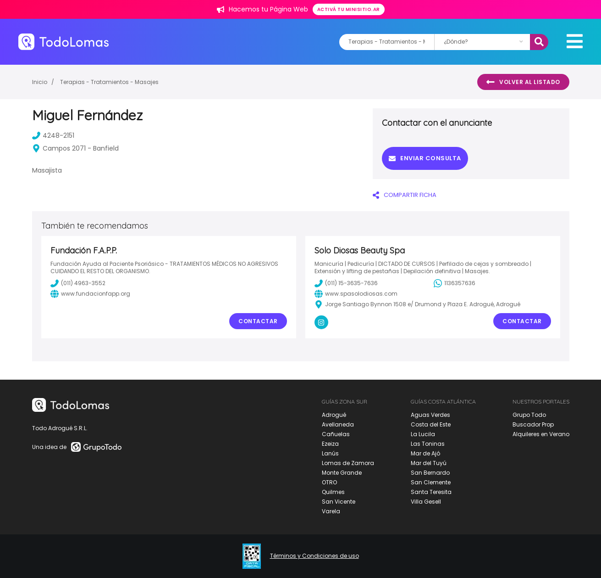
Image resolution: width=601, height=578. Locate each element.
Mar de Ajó (425, 453)
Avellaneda (338, 424)
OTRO (329, 482)
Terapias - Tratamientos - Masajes (109, 82)
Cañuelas (336, 434)
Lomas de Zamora (348, 463)
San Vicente (338, 501)
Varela (331, 511)
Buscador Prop (533, 424)
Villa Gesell (426, 501)
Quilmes (333, 492)
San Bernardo (430, 473)
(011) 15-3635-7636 (346, 283)
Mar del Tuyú (429, 463)
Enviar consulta (425, 158)
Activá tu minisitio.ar (348, 9)
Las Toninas (428, 444)
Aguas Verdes (430, 415)
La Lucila (423, 434)
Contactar (258, 321)
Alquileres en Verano (541, 434)
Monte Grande (342, 473)
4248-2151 (53, 135)
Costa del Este (431, 424)
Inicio (39, 82)
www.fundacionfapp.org (90, 294)
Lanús (330, 453)
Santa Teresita (431, 492)
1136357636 (454, 283)
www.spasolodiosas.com (355, 294)
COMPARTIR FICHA (404, 195)
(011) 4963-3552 (77, 283)
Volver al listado (523, 82)
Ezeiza (330, 444)
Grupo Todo (529, 415)
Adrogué (334, 415)
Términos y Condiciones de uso (314, 556)
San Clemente (431, 482)
